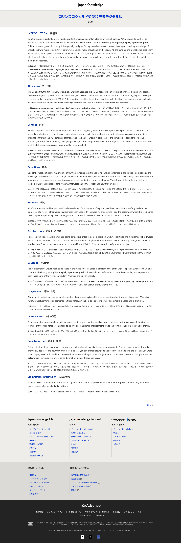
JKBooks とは (35, 433)
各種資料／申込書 (36, 455)
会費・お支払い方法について (82, 436)
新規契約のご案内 (36, 444)
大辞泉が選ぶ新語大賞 (81, 486)
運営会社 (116, 511)
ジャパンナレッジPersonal (82, 429)
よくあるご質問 (119, 436)
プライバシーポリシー (55, 511)
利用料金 (32, 448)
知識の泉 (32, 475)
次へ (149, 405)
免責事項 (105, 511)
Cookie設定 (99, 515)
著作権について (75, 511)
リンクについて (91, 511)
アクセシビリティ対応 (132, 511)
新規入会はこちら (78, 433)
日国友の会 (76, 478)
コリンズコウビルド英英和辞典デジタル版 (90, 16)
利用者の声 (33, 494)
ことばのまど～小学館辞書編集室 (85, 482)
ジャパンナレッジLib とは (39, 429)
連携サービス (34, 440)
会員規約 (32, 452)
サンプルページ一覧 (37, 490)
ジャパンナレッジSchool (123, 429)
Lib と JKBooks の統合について (42, 436)
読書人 (75, 490)
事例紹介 (116, 433)
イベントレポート (36, 486)
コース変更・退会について (81, 440)
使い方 (74, 444)
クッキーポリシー (84, 515)
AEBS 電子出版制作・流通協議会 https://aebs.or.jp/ (116, 525)
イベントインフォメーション (40, 482)
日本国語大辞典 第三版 (81, 475)
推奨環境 (74, 448)
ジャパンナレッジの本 (38, 478)
